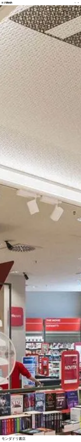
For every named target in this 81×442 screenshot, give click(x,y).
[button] (78, 3)
